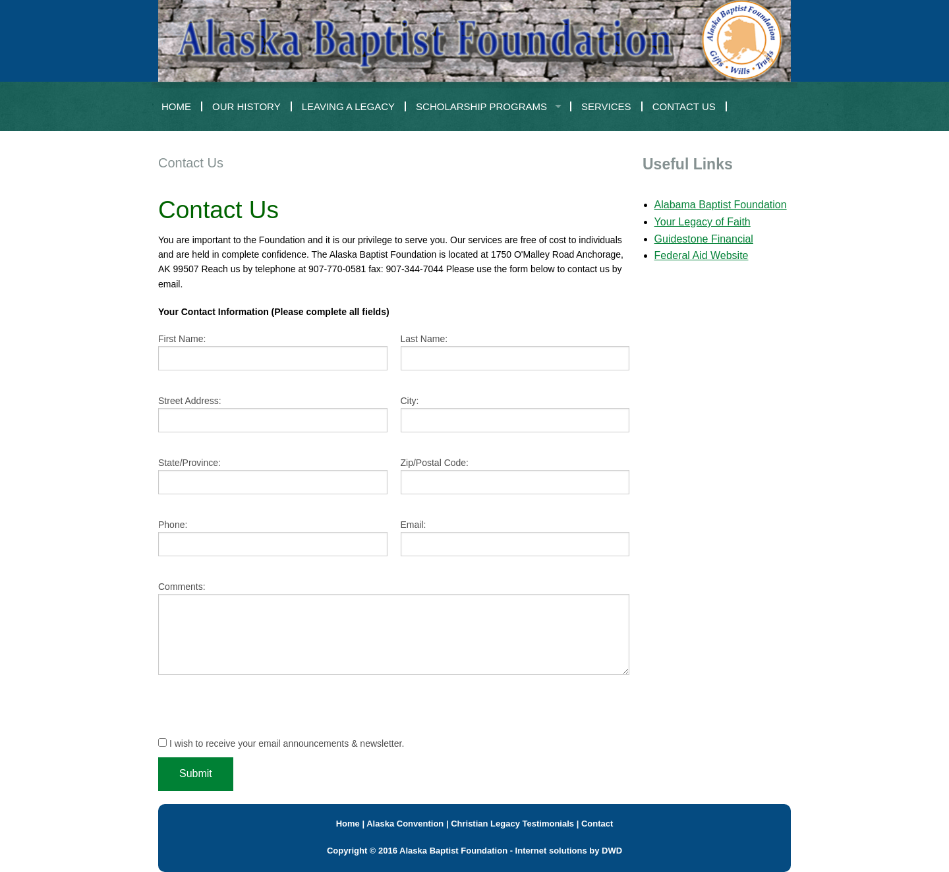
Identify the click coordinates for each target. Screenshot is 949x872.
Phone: (172, 524)
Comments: (182, 586)
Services (606, 106)
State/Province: (189, 462)
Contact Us (684, 106)
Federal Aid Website (701, 255)
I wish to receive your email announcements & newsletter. (281, 743)
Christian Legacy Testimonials (512, 823)
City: (410, 400)
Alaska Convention (405, 823)
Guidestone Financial (703, 239)
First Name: (182, 339)
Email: (413, 524)
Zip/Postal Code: (435, 462)
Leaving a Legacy (348, 106)
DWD (612, 851)
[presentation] (258, 711)
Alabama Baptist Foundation (720, 204)
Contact (597, 823)
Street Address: (189, 400)
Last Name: (424, 339)
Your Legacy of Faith (702, 221)
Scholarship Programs (481, 106)
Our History (246, 106)
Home (176, 106)
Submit (195, 773)
